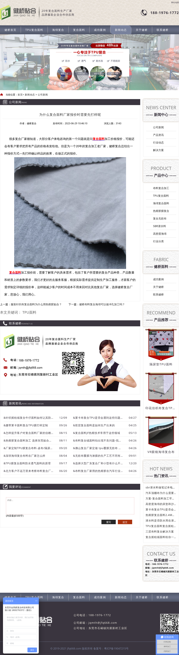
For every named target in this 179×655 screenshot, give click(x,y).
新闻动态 (121, 30)
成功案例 (100, 30)
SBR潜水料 (159, 226)
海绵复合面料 (161, 203)
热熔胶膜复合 (161, 211)
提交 (125, 522)
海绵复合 (58, 30)
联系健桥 (163, 30)
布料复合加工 (161, 188)
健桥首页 (10, 30)
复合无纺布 (159, 218)
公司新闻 (42, 94)
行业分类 (158, 241)
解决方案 (158, 150)
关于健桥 (142, 30)
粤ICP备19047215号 (116, 648)
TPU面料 (29, 312)
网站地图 (175, 2)
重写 (108, 522)
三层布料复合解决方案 (160, 531)
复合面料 (79, 30)
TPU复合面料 (34, 30)
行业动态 (158, 142)
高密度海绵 (159, 233)
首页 (20, 94)
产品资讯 (158, 135)
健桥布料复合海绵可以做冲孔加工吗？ (102, 304)
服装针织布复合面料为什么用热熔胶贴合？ (36, 304)
